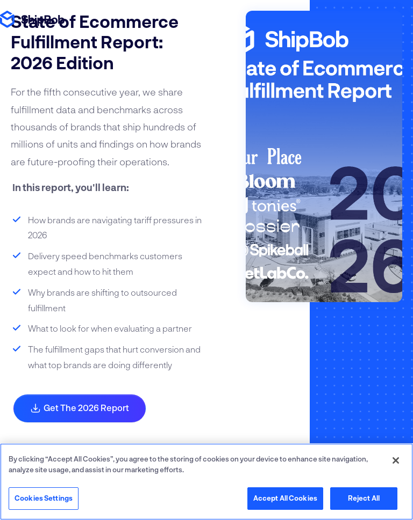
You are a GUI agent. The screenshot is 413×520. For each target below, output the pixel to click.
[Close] (396, 460)
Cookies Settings (44, 498)
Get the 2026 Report (79, 408)
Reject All (364, 498)
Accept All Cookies (285, 498)
